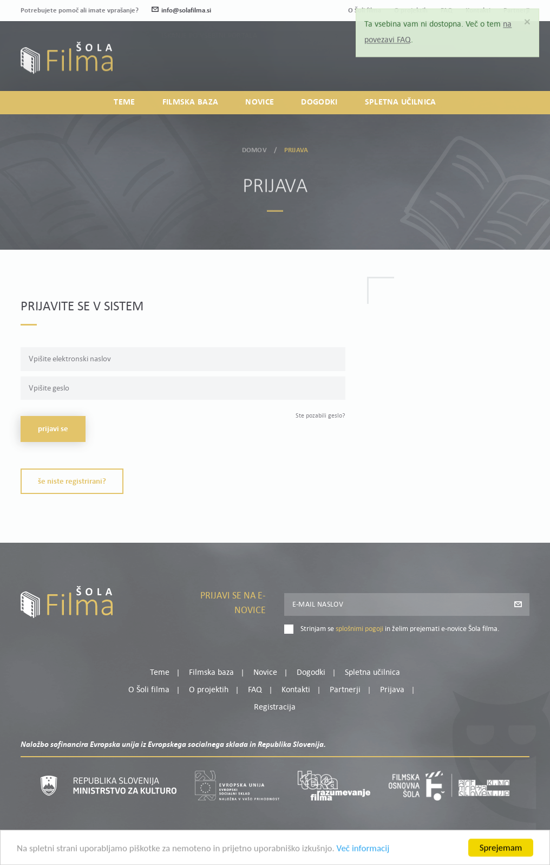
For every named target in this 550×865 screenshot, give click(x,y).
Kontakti (295, 690)
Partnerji (345, 690)
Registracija (511, 64)
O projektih (208, 690)
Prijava (462, 64)
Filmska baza (190, 102)
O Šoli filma (148, 690)
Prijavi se (53, 429)
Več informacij (363, 854)
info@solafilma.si (181, 10)
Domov (254, 148)
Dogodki (319, 102)
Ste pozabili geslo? (320, 416)
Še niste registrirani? (72, 482)
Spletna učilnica (400, 102)
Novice (259, 102)
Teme (124, 102)
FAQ (255, 690)
